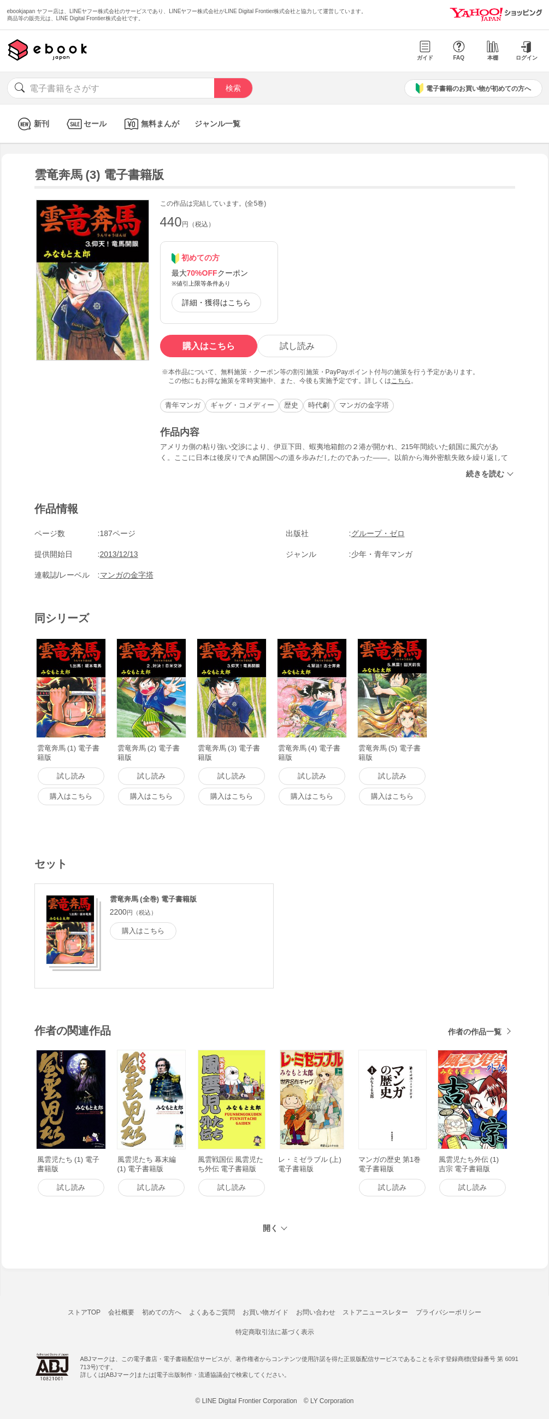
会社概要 (121, 1312)
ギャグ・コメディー (242, 405)
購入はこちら (208, 346)
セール (85, 123)
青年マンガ (182, 405)
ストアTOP (84, 1312)
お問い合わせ (315, 1312)
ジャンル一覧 (217, 123)
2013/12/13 (119, 554)
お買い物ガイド (265, 1312)
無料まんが (150, 123)
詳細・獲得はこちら (216, 302)
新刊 (32, 123)
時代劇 (318, 405)
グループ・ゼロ (378, 533)
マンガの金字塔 (364, 405)
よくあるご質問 (212, 1312)
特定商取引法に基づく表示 (274, 1332)
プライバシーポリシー (448, 1312)
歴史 (291, 405)
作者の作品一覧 (474, 1031)
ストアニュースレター (375, 1312)
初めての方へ (161, 1312)
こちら (401, 381)
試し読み (297, 346)
